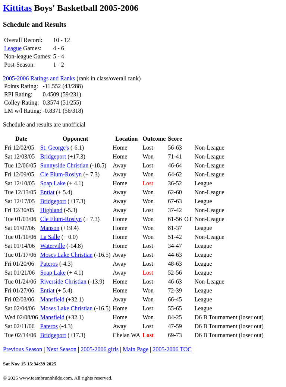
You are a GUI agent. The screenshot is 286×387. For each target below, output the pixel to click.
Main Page (135, 349)
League (13, 48)
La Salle (50, 237)
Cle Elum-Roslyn (61, 174)
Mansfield (52, 299)
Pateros (49, 263)
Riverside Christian (63, 281)
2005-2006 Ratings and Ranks (39, 78)
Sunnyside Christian (64, 165)
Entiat (47, 192)
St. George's (54, 147)
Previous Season (22, 349)
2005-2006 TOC (172, 349)
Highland (51, 210)
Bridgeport (53, 156)
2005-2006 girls (100, 349)
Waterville (52, 246)
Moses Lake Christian (66, 255)
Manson (50, 228)
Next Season (61, 349)
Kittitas (17, 8)
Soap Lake (53, 183)
